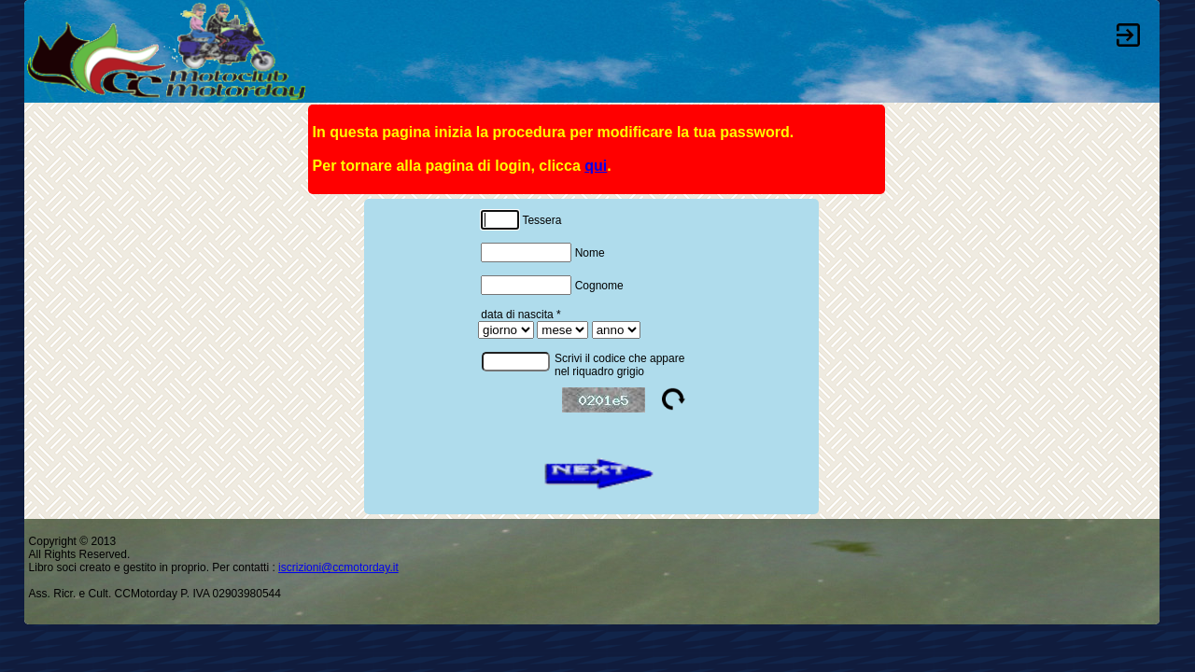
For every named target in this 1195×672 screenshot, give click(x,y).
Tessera (521, 218)
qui (595, 166)
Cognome (552, 283)
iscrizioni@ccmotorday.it (338, 567)
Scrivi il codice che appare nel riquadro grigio (619, 365)
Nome (542, 251)
